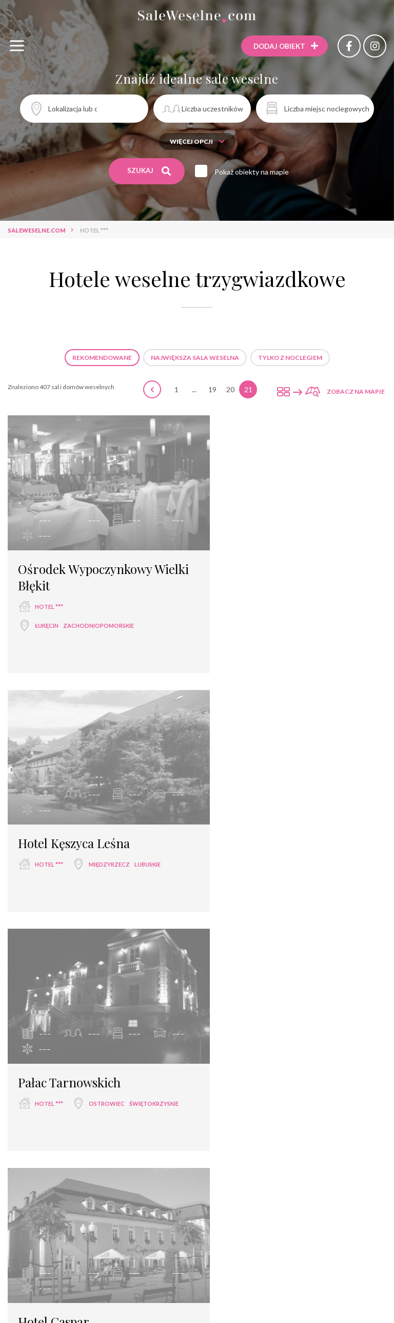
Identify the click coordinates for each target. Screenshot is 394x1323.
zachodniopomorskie (98, 613)
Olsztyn (243, 1104)
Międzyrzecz (304, 577)
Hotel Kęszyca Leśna (269, 556)
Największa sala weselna (195, 357)
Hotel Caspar (248, 818)
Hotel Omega (249, 1064)
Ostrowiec (53, 858)
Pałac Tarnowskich (69, 818)
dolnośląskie (296, 858)
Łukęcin (46, 613)
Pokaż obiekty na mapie (253, 171)
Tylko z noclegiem (290, 357)
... (194, 389)
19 (212, 389)
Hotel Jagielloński (66, 1309)
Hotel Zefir (48, 1064)
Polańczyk (52, 1104)
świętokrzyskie (100, 858)
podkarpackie (97, 1104)
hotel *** (49, 594)
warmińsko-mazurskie (297, 1104)
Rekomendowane (102, 357)
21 (248, 389)
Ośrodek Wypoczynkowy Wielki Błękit (85, 564)
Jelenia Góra (250, 858)
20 (230, 389)
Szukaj (149, 171)
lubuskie (342, 577)
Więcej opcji (197, 141)
